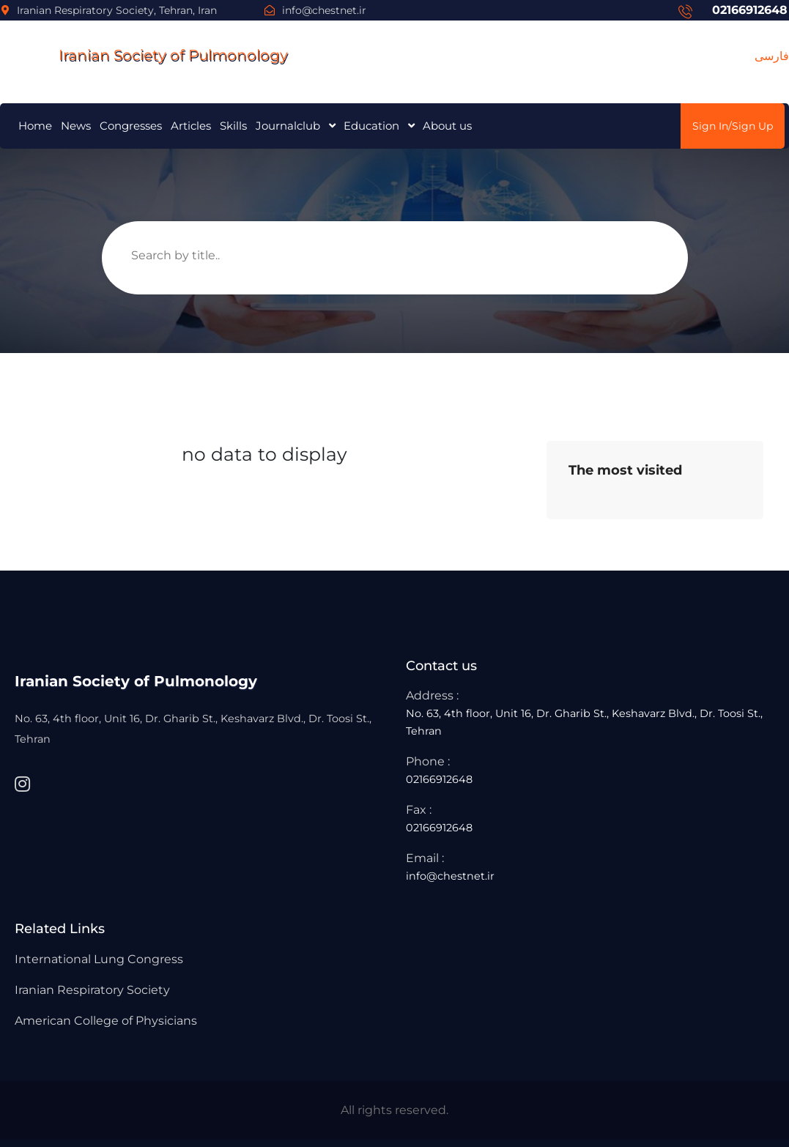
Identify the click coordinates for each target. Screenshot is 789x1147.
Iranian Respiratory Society (92, 990)
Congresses (131, 126)
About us (447, 126)
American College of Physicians (106, 1021)
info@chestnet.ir (315, 10)
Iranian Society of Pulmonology (144, 55)
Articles (191, 126)
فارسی (772, 56)
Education (371, 126)
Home (35, 126)
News (76, 126)
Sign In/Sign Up (732, 126)
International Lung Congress (99, 959)
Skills (233, 126)
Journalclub (288, 126)
